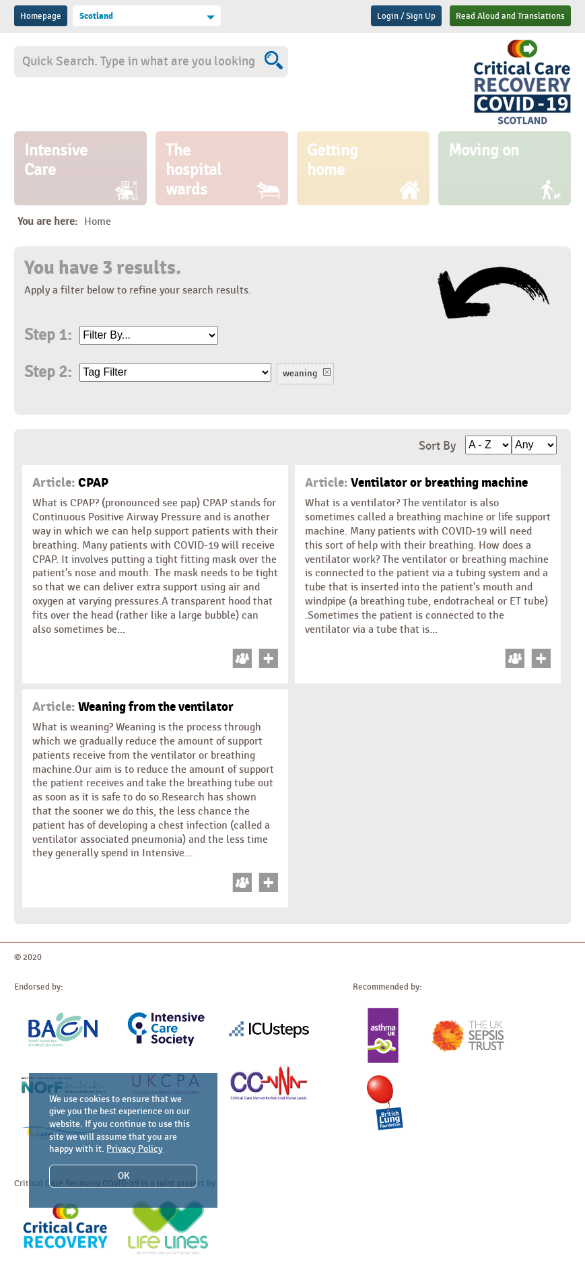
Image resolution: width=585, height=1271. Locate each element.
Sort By (437, 446)
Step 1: (47, 335)
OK (123, 1175)
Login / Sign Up (406, 16)
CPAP (70, 483)
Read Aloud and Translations (510, 16)
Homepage (40, 16)
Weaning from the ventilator (133, 707)
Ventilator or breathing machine (416, 483)
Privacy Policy (134, 1149)
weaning (300, 373)
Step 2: (47, 372)
